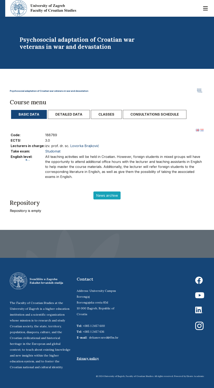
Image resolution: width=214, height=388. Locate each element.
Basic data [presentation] (29, 114)
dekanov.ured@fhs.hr (103, 337)
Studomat (52, 151)
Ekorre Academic (195, 376)
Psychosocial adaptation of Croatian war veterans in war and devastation (49, 91)
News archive (107, 195)
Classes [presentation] (106, 114)
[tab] (29, 114)
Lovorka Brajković (84, 146)
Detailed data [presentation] (68, 114)
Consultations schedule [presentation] (154, 114)
